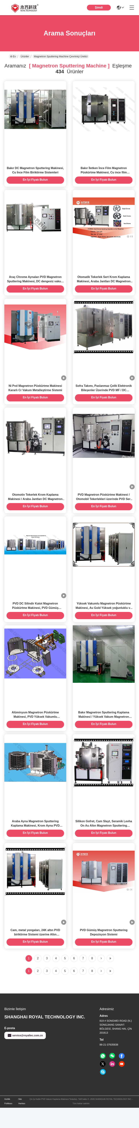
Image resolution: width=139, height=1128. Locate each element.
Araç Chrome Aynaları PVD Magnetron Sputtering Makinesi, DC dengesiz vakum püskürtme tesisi (35, 286)
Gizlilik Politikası (8, 1121)
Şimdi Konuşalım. (99, 10)
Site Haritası (21, 1121)
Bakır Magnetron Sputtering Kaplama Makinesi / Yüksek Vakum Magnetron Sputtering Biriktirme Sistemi (103, 732)
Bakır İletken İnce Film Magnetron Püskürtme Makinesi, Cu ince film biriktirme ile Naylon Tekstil (104, 175)
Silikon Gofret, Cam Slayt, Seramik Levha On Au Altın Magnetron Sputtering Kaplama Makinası (103, 843)
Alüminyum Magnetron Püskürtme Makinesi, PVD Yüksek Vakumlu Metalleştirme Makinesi (35, 732)
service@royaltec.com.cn (25, 1056)
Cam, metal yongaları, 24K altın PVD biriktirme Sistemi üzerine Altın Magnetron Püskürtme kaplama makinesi (35, 955)
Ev (13, 56)
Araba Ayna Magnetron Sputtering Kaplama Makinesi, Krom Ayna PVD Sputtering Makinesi (35, 843)
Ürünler (25, 56)
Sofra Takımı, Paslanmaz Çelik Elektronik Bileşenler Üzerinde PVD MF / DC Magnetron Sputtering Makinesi (104, 398)
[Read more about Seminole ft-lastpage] (110, 991)
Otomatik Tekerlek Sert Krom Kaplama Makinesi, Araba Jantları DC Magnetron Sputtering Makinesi (103, 286)
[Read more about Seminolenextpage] (101, 991)
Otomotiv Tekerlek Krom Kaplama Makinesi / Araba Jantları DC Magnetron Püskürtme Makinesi (35, 509)
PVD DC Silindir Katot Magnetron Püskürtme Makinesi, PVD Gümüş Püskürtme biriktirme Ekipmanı (35, 620)
